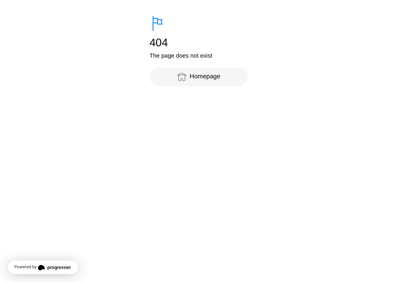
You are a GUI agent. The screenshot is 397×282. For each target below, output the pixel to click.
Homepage (198, 77)
